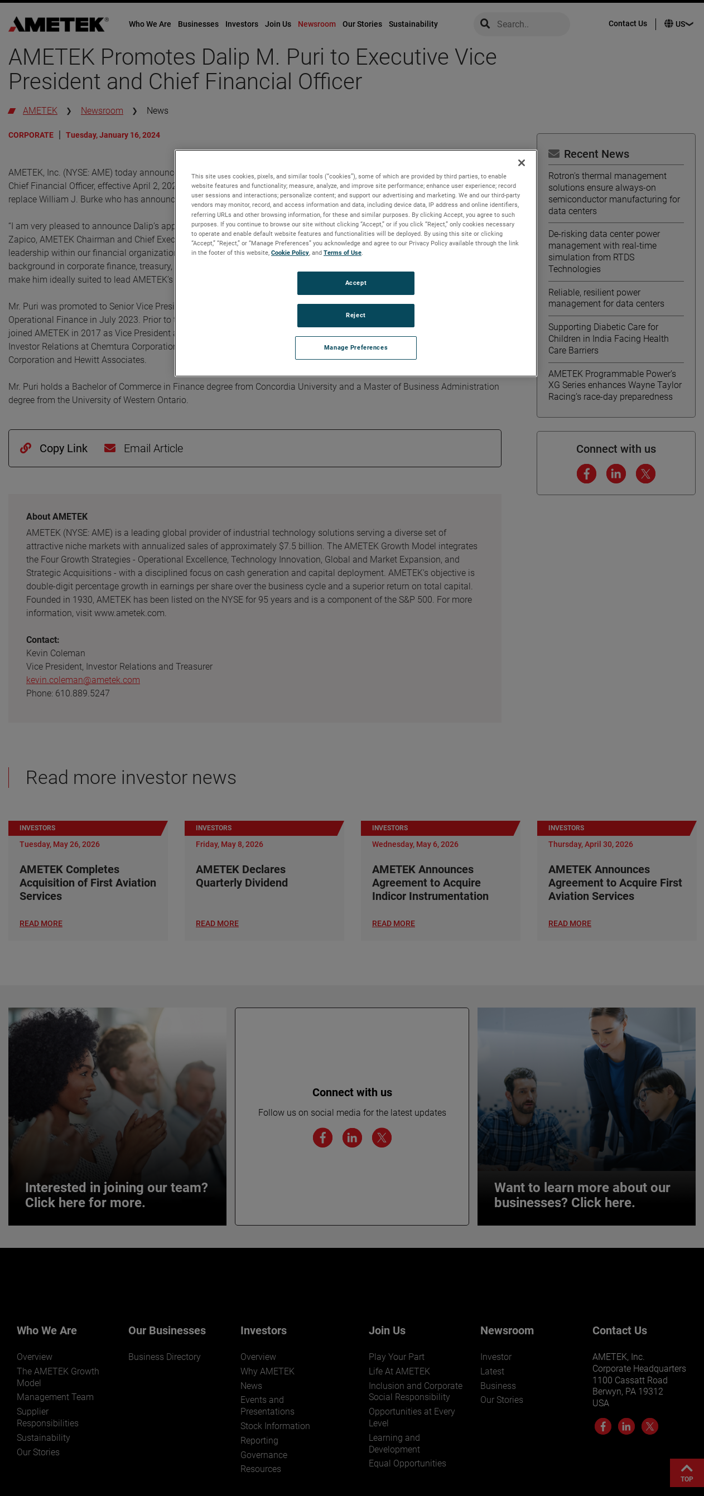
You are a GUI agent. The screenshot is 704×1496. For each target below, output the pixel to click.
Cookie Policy (290, 252)
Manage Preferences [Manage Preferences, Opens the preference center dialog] (356, 347)
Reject (355, 315)
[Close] (521, 163)
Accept (356, 283)
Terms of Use (342, 252)
